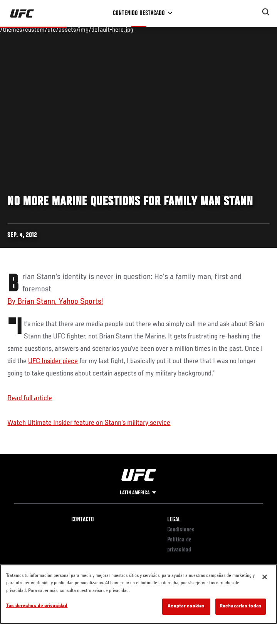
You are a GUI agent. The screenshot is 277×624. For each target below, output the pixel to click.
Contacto (82, 519)
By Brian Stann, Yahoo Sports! (55, 302)
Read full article (29, 398)
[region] (138, 594)
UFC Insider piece (53, 361)
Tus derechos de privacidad (36, 606)
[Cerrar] (264, 576)
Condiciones (181, 529)
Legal (173, 519)
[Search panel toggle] (266, 12)
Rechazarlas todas (241, 606)
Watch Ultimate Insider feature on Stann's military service (88, 423)
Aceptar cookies (186, 606)
